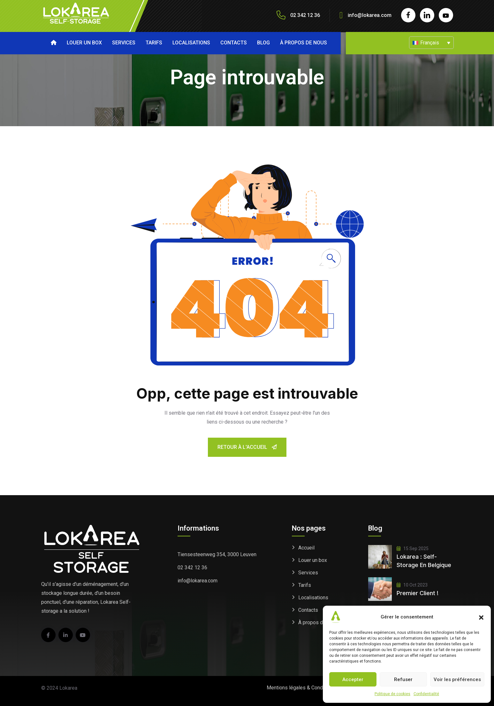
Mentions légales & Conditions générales (313, 688)
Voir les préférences (457, 679)
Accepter (352, 679)
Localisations (191, 43)
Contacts (233, 43)
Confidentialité (426, 694)
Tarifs (154, 43)
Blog (263, 43)
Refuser (403, 679)
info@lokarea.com (369, 15)
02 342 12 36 (192, 567)
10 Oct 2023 (412, 584)
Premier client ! (417, 593)
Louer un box (84, 43)
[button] (481, 617)
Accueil (306, 548)
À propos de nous (303, 43)
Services (123, 43)
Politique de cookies (392, 694)
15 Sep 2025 (413, 548)
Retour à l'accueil (247, 447)
